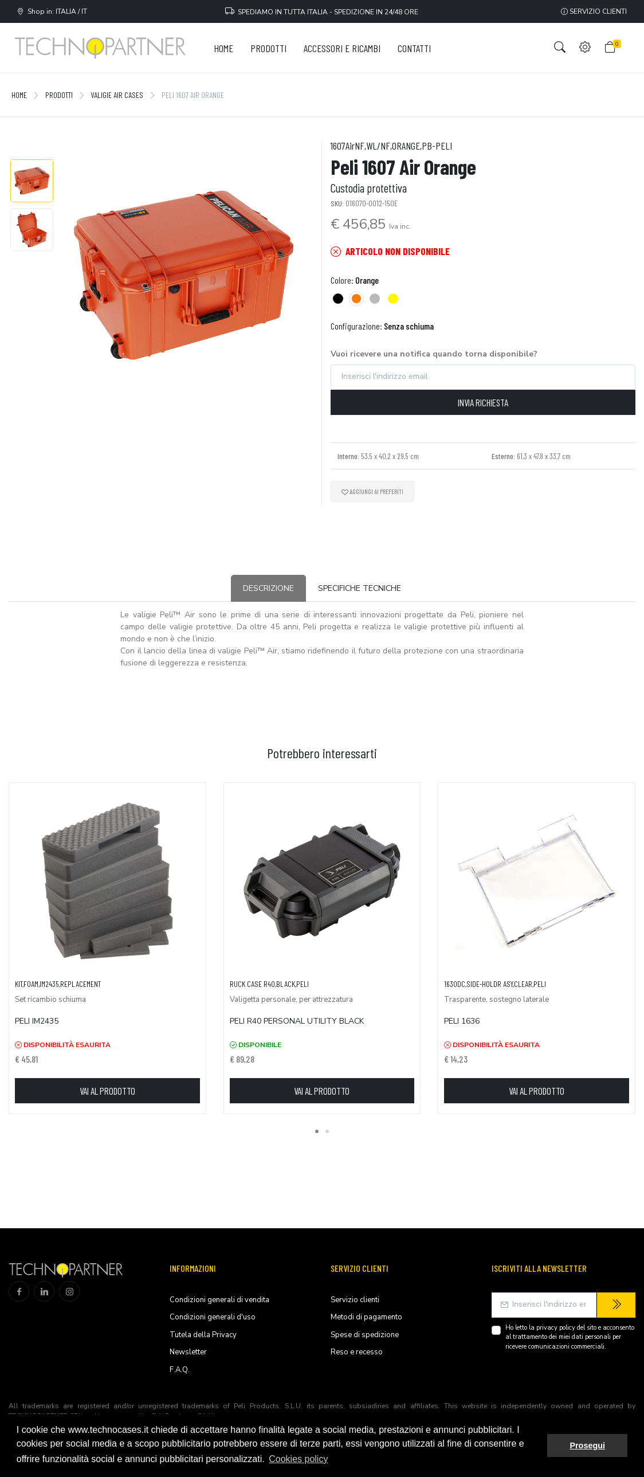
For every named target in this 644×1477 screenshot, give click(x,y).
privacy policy (555, 1327)
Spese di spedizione (365, 1335)
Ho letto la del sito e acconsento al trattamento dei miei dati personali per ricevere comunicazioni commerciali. (569, 1337)
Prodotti (59, 95)
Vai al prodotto (107, 1090)
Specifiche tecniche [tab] (359, 588)
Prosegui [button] (587, 1445)
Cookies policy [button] (298, 1459)
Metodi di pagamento (366, 1317)
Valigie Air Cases (117, 95)
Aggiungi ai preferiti (372, 491)
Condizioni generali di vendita (219, 1300)
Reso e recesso (357, 1352)
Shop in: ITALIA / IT (52, 11)
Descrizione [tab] (268, 588)
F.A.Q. (180, 1370)
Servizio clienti (594, 11)
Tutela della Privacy (203, 1335)
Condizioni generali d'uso (213, 1317)
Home (19, 95)
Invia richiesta (483, 402)
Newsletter (188, 1352)
